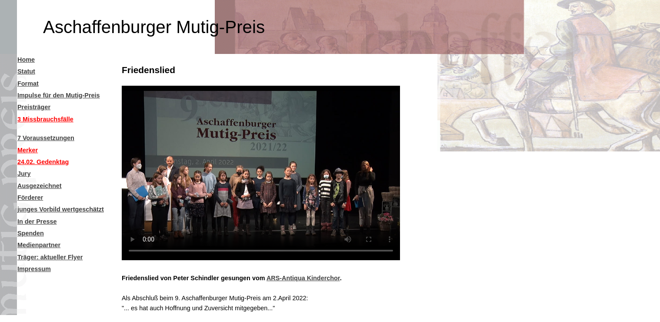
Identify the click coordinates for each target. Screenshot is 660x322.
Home (26, 59)
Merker (27, 150)
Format (28, 83)
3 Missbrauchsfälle (45, 119)
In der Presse (37, 221)
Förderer (30, 197)
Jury (23, 173)
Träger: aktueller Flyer (50, 257)
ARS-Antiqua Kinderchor (303, 278)
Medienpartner (38, 245)
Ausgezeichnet (39, 185)
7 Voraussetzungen (45, 137)
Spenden (30, 233)
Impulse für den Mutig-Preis (58, 95)
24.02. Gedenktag (43, 161)
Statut (26, 71)
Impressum (34, 268)
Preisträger (33, 107)
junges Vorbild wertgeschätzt (60, 209)
